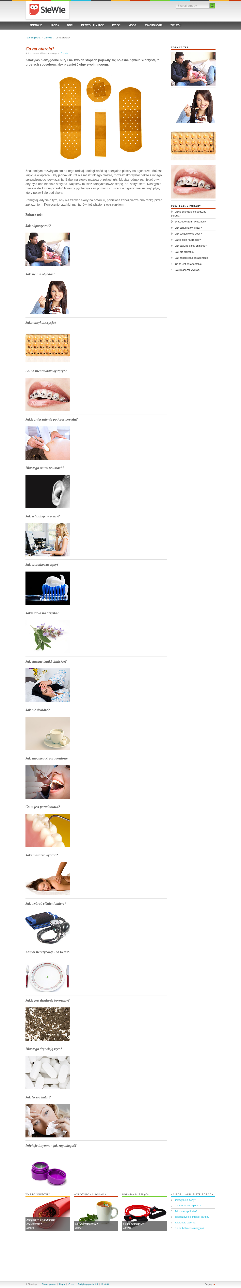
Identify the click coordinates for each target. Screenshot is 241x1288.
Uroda (54, 26)
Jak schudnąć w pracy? (42, 516)
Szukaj (212, 6)
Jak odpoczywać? (38, 226)
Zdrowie (36, 26)
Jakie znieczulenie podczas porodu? (51, 419)
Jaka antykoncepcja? (40, 322)
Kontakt (105, 1284)
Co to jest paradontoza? (42, 807)
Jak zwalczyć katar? (186, 1211)
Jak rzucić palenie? (186, 1222)
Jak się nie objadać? (40, 274)
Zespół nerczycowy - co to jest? (47, 952)
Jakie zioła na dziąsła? (42, 613)
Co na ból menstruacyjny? (189, 1228)
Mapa (62, 1284)
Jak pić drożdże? (37, 710)
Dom (70, 26)
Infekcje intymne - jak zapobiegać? (51, 1146)
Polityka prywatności (88, 1284)
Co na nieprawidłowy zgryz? (46, 371)
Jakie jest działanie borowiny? (47, 1000)
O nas (71, 1284)
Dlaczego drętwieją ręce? (43, 1049)
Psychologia (153, 26)
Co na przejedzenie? (86, 1223)
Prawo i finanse (92, 26)
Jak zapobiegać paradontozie (46, 758)
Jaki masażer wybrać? (41, 855)
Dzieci (116, 26)
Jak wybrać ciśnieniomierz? (45, 903)
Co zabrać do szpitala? (188, 1205)
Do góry (208, 1284)
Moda (132, 26)
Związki (175, 26)
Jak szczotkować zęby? (41, 565)
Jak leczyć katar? (38, 1097)
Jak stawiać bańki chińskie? (46, 661)
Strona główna (33, 37)
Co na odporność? (133, 1223)
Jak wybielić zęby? (185, 1199)
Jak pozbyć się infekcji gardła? (192, 1216)
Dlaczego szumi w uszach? (44, 468)
